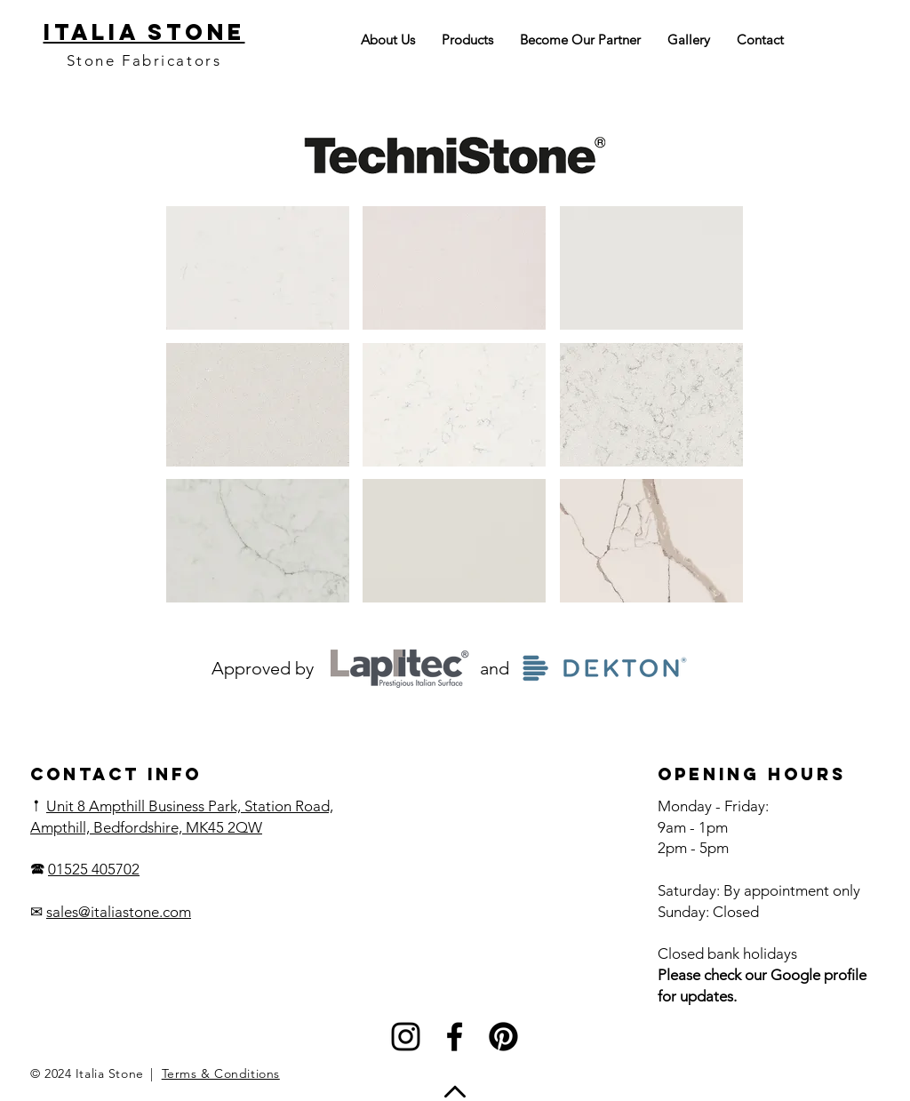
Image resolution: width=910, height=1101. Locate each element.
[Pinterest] (503, 1036)
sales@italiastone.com (118, 912)
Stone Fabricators (144, 60)
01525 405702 (94, 869)
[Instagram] (406, 1036)
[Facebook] (454, 1036)
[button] (257, 268)
